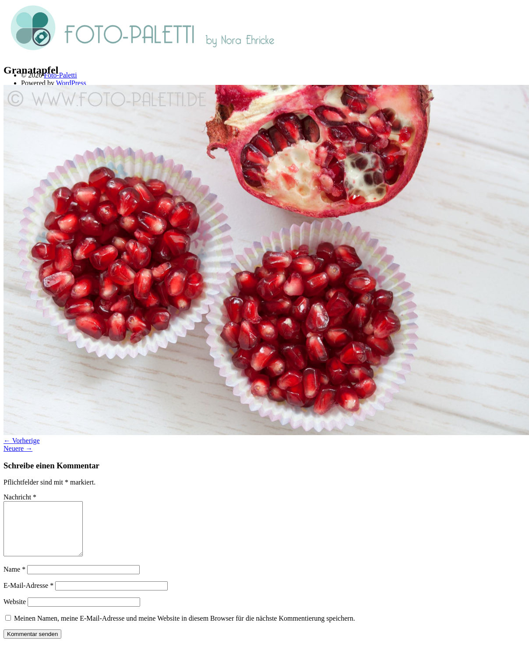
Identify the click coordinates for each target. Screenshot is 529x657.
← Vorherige (22, 440)
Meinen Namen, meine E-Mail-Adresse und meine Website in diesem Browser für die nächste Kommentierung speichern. (184, 628)
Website (15, 612)
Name (14, 579)
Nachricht (20, 497)
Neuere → (18, 448)
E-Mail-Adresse (28, 596)
